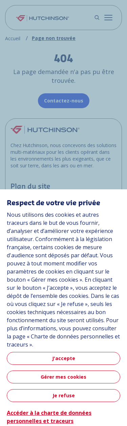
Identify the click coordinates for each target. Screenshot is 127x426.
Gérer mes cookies (63, 377)
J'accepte (63, 358)
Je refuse (63, 395)
